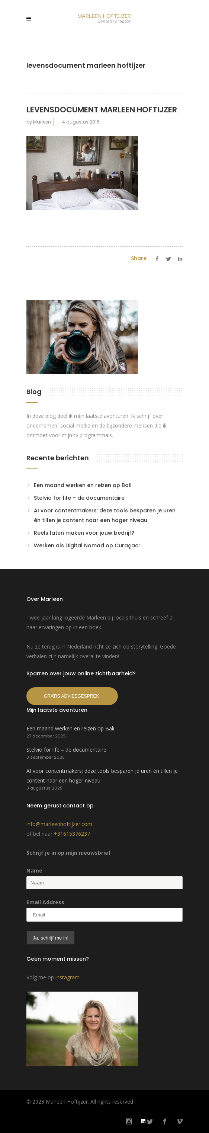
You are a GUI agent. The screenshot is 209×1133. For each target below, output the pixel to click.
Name (34, 870)
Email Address (45, 902)
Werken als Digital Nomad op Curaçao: (87, 545)
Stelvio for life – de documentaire (79, 498)
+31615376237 (72, 833)
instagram (67, 977)
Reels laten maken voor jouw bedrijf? (84, 533)
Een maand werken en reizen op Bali (82, 485)
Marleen (42, 122)
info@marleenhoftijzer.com (59, 824)
